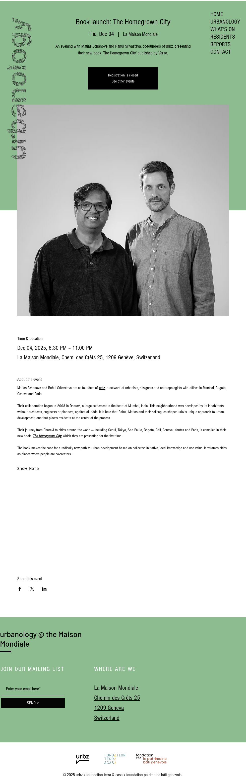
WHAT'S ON (222, 29)
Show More (28, 469)
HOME (216, 14)
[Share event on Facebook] (19, 589)
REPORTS (220, 44)
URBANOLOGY (225, 21)
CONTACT (220, 51)
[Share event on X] (32, 589)
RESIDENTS (222, 36)
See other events (123, 81)
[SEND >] (33, 703)
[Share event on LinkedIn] (44, 589)
